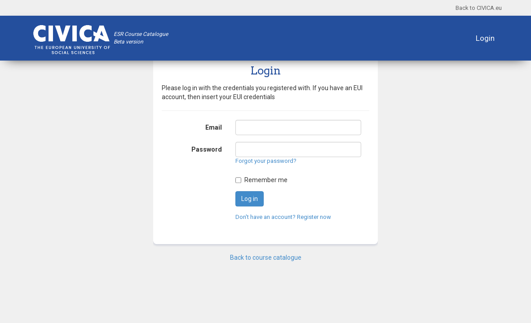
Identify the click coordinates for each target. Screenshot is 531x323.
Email (213, 127)
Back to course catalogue (265, 257)
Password (206, 149)
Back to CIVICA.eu (479, 7)
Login (485, 38)
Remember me (266, 179)
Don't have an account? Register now (283, 217)
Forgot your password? (265, 161)
